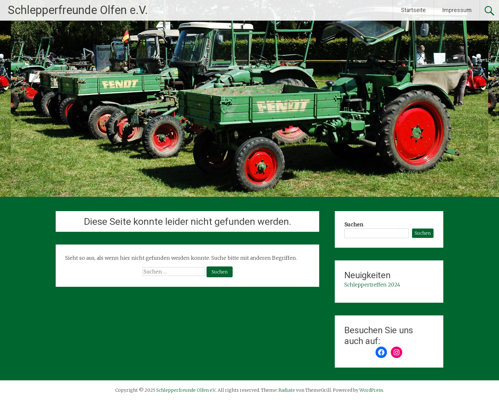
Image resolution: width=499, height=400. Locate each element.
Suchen (353, 224)
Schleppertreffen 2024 (372, 284)
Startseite (413, 10)
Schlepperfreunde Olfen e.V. (78, 10)
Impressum (457, 10)
